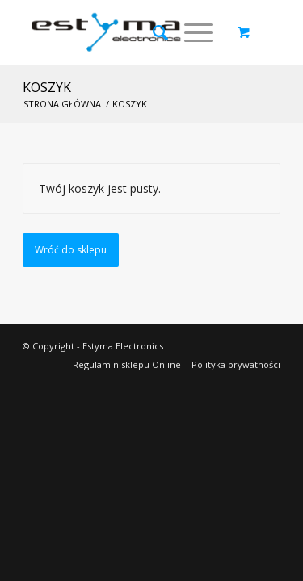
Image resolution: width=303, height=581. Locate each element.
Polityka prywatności (235, 364)
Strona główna (62, 104)
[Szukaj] (152, 32)
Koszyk (47, 87)
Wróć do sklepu (71, 250)
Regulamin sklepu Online (127, 364)
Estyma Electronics (122, 346)
